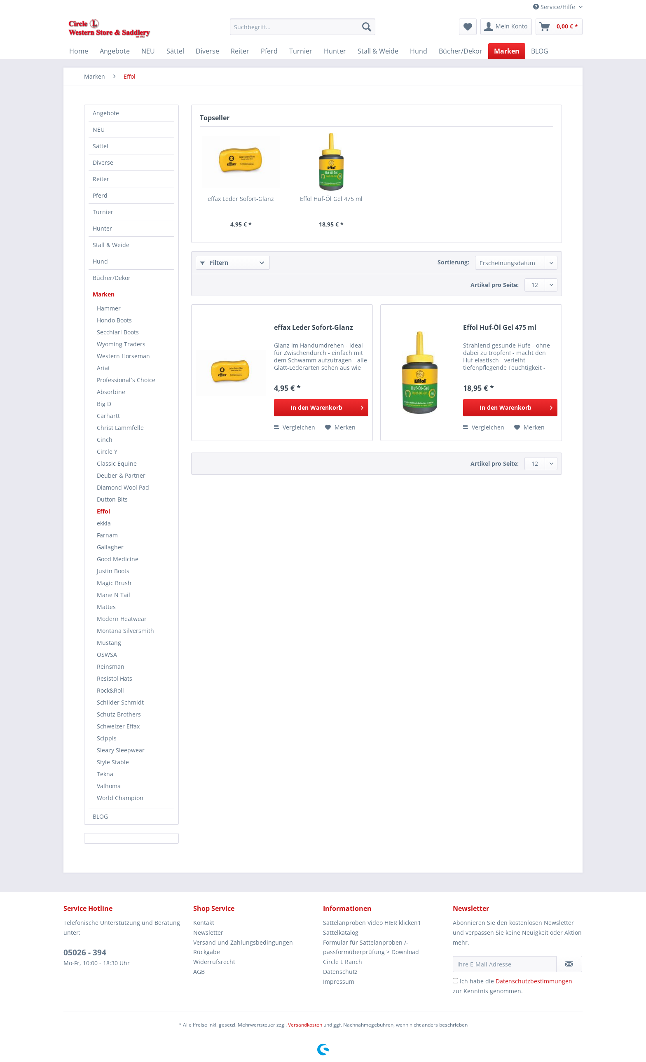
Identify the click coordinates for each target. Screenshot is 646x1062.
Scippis (107, 738)
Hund (100, 261)
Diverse (103, 162)
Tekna (105, 774)
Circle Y (107, 451)
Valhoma (109, 786)
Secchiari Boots (118, 332)
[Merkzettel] (468, 27)
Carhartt (108, 416)
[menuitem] (302, 31)
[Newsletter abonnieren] (569, 964)
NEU (99, 129)
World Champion (120, 798)
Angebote (106, 113)
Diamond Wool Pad (123, 487)
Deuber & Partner (121, 475)
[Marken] (506, 51)
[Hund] (418, 51)
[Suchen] (366, 27)
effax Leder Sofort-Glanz (241, 199)
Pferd (100, 195)
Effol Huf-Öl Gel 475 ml (331, 199)
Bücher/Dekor (112, 278)
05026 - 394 (84, 952)
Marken (104, 294)
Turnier (103, 212)
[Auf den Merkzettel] (340, 427)
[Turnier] (300, 51)
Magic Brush (114, 583)
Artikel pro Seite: (494, 285)
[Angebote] (115, 51)
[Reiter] (240, 51)
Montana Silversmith (125, 631)
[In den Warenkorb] (321, 407)
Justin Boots (113, 571)
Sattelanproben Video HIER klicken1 (372, 923)
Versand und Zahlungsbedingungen (243, 942)
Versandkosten (305, 1024)
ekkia (104, 523)
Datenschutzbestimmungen (534, 981)
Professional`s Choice (126, 380)
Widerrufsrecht (214, 962)
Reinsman (110, 666)
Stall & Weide (111, 245)
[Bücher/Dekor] (460, 51)
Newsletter (208, 932)
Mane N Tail (113, 595)
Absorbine (111, 392)
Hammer (109, 308)
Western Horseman (123, 356)
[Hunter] (335, 51)
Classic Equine (117, 463)
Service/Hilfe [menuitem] (555, 7)
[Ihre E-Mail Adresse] (505, 964)
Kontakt (203, 923)
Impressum (338, 981)
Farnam (107, 535)
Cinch (104, 439)
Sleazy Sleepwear (121, 750)
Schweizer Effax (118, 726)
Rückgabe (206, 952)
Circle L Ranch (342, 962)
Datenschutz (340, 972)
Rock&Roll (110, 690)
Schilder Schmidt (120, 702)
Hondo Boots (114, 320)
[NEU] (148, 51)
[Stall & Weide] (378, 51)
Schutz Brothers (119, 714)
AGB (199, 972)
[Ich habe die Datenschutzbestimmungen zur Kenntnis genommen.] (455, 980)
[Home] (78, 51)
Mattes (106, 607)
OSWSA (107, 654)
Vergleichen (294, 427)
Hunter (102, 228)
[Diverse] (207, 51)
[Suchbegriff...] (302, 27)
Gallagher (110, 547)
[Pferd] (269, 51)
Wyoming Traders (121, 344)
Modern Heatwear (122, 619)
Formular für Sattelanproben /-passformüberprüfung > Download (371, 947)
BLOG (100, 816)
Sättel (100, 146)
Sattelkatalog (340, 932)
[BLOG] (539, 51)
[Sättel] (175, 51)
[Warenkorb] (559, 27)
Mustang (109, 643)
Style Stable (113, 762)
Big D (104, 404)
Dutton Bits (112, 499)
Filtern (214, 262)
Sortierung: (453, 262)
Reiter (101, 179)
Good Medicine (117, 559)
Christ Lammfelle (120, 428)
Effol (103, 511)
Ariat (103, 368)
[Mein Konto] (506, 27)
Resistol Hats (114, 678)
